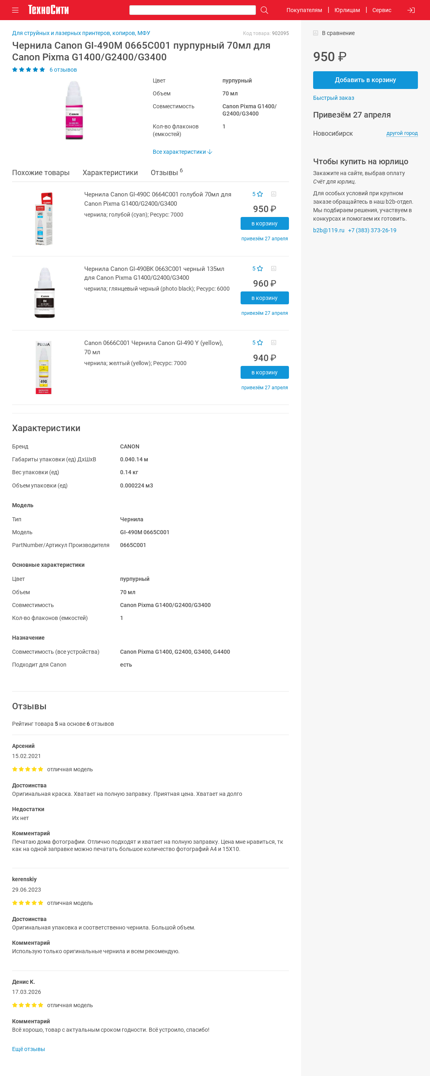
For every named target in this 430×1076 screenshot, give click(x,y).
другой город (402, 133)
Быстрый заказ (333, 98)
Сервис (381, 10)
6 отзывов (44, 69)
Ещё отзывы (28, 1049)
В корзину (264, 223)
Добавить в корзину (365, 80)
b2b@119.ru (329, 230)
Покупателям (304, 10)
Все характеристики (182, 152)
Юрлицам (347, 10)
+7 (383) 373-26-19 (372, 230)
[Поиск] (262, 10)
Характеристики (110, 172)
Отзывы (167, 172)
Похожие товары (41, 172)
